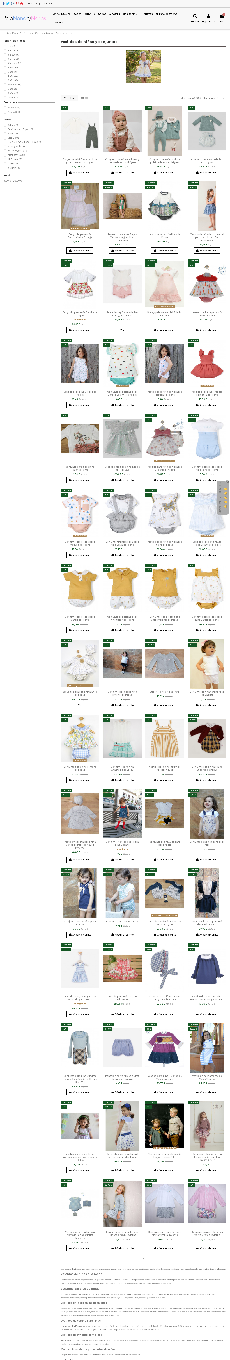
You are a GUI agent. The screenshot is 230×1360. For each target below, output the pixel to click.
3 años (13, 67)
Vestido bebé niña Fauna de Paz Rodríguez (165, 923)
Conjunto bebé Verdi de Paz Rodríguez (207, 161)
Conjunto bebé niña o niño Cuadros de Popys (207, 768)
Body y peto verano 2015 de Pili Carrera (164, 314)
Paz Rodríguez (17, 150)
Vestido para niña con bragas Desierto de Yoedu (165, 468)
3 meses (14, 50)
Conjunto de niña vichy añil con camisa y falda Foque (122, 1155)
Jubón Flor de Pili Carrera (164, 691)
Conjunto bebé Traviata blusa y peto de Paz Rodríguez (80, 161)
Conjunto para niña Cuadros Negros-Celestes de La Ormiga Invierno (80, 1079)
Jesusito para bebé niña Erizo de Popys (80, 693)
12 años (13, 97)
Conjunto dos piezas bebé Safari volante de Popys (165, 618)
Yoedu (13, 163)
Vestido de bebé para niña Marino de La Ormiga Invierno (207, 998)
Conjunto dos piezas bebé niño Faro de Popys (207, 468)
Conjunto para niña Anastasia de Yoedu (122, 768)
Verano (14, 112)
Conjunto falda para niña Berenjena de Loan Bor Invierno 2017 (207, 1157)
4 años (13, 76)
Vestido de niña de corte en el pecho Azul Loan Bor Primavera (207, 237)
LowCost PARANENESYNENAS (24, 142)
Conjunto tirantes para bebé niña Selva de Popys (122, 543)
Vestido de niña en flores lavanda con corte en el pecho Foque (80, 1157)
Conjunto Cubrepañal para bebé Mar (80, 923)
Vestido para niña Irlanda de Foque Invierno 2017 (164, 1155)
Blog (38, 3)
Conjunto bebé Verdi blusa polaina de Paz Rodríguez (164, 161)
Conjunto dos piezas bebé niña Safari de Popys (207, 618)
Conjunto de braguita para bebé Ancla (164, 843)
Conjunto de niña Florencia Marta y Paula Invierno (207, 1234)
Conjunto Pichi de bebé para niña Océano (122, 843)
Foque (13, 133)
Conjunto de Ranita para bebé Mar (207, 843)
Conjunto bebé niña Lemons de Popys (80, 768)
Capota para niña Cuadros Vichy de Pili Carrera (164, 998)
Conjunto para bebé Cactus (122, 921)
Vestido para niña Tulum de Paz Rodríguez (164, 768)
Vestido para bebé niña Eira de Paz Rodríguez (122, 468)
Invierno (14, 107)
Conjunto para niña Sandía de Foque (80, 314)
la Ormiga (14, 168)
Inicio (30, 3)
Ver (122, 330)
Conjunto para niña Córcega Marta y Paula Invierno (164, 1234)
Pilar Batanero (16, 155)
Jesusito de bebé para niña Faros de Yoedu (207, 314)
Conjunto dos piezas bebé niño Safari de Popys (122, 618)
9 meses (14, 54)
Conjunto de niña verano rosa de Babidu (207, 693)
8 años (13, 93)
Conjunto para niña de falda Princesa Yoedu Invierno (122, 1234)
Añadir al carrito (80, 172)
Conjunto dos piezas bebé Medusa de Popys (80, 543)
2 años (13, 80)
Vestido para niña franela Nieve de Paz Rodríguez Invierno (80, 1235)
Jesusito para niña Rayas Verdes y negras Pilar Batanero (122, 237)
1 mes (12, 46)
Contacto (48, 3)
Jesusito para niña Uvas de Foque (164, 236)
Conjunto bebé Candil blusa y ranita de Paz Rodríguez (122, 161)
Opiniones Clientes (220, 497)
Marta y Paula (16, 146)
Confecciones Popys (21, 129)
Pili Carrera (15, 159)
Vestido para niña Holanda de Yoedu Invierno (165, 1077)
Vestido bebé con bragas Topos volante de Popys (207, 543)
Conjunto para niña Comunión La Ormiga (80, 236)
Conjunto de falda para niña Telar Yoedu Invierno (207, 923)
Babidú (13, 125)
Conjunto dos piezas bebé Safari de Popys (80, 618)
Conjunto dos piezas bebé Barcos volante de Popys (122, 393)
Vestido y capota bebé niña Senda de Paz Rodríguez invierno (80, 844)
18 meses (14, 84)
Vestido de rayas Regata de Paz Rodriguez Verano (80, 998)
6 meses (14, 59)
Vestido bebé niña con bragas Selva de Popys (164, 543)
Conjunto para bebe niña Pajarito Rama (80, 468)
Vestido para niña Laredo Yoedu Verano (122, 998)
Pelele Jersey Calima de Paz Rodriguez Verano (122, 314)
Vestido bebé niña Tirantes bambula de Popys (207, 393)
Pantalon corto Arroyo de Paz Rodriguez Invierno (122, 1077)
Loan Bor (14, 138)
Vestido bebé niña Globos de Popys (80, 393)
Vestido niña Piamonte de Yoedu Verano (207, 1077)
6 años (13, 89)
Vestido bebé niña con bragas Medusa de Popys (164, 393)
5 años (13, 71)
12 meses (14, 63)
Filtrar (69, 98)
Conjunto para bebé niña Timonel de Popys (122, 693)
